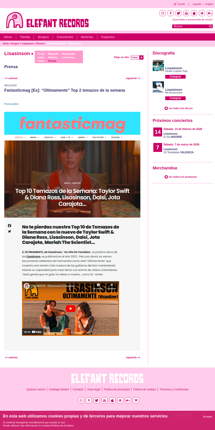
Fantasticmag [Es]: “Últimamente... (64, 43)
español (197, 4)
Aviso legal (93, 389)
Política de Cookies (62, 425)
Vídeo (40, 57)
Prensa (39, 43)
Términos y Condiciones (174, 389)
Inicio (8, 37)
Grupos (43, 37)
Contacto (78, 389)
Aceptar (207, 416)
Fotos (40, 61)
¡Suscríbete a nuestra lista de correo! (192, 19)
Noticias (87, 37)
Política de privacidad (117, 389)
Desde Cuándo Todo (176, 71)
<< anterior (11, 78)
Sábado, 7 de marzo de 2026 (181, 144)
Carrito (181, 4)
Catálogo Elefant (59, 389)
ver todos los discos (181, 108)
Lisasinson (28, 43)
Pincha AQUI (11, 104)
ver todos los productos (183, 176)
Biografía (53, 53)
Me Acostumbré (173, 92)
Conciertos (65, 37)
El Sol (172, 135)
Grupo (41, 53)
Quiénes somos (35, 389)
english (209, 4)
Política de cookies (144, 389)
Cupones (108, 37)
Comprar (175, 76)
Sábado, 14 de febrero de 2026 (182, 129)
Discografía (68, 53)
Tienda (25, 37)
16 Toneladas (178, 151)
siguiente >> (133, 78)
